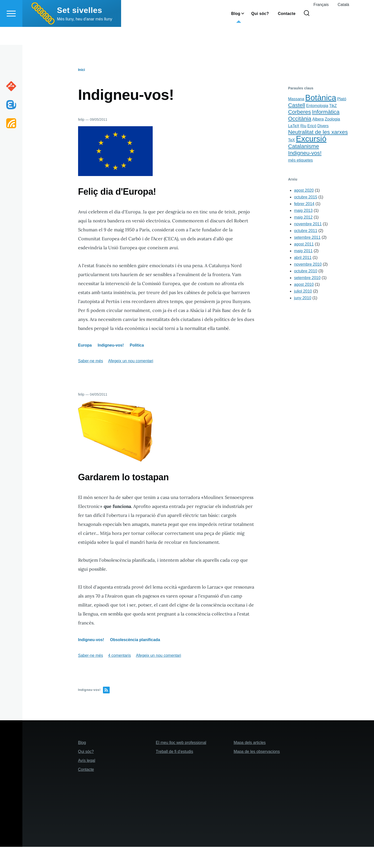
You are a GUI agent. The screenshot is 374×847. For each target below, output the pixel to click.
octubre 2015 (305, 197)
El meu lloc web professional (181, 743)
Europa (85, 345)
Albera (318, 119)
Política (137, 345)
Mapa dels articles (250, 743)
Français (320, 22)
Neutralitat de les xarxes (318, 132)
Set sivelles (79, 28)
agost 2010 (304, 285)
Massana (296, 99)
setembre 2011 (307, 238)
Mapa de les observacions (257, 752)
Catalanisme (303, 146)
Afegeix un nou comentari (130, 361)
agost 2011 (304, 244)
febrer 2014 (304, 204)
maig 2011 (303, 251)
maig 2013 (303, 211)
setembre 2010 (307, 278)
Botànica (320, 97)
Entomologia (317, 106)
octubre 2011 (305, 231)
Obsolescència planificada (135, 640)
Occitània (299, 119)
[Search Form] (306, 31)
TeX (291, 140)
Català (343, 22)
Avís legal (86, 761)
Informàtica (326, 112)
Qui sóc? (86, 752)
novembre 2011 (308, 224)
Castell (296, 105)
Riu (303, 126)
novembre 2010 (308, 264)
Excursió (311, 138)
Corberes (299, 112)
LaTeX (293, 126)
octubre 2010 (305, 271)
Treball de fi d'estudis (174, 752)
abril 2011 (302, 258)
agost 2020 (304, 190)
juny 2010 (302, 298)
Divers (322, 126)
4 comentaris (119, 656)
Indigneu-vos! (111, 345)
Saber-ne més (90, 361)
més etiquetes (300, 160)
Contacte (86, 770)
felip (81, 120)
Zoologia (332, 119)
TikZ (333, 106)
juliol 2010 (303, 291)
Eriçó (311, 126)
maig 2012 (303, 217)
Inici (81, 70)
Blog (82, 743)
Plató (341, 99)
